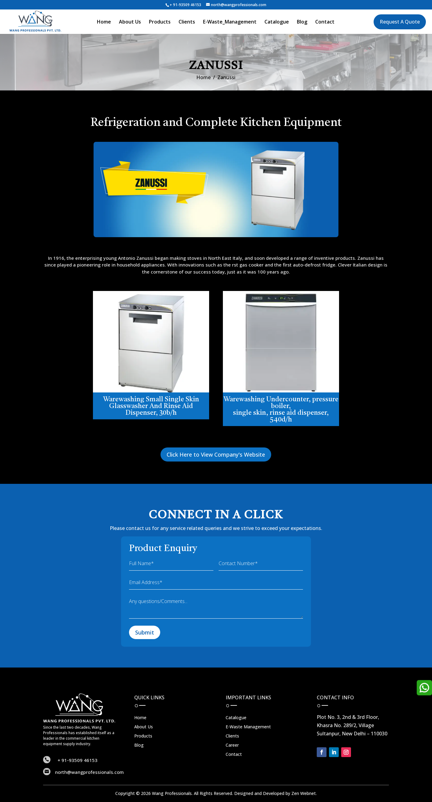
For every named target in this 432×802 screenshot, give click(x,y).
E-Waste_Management (230, 22)
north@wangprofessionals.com (89, 772)
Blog (302, 22)
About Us (130, 22)
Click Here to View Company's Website (216, 454)
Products (160, 22)
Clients (187, 22)
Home (104, 22)
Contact (324, 22)
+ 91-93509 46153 (185, 4)
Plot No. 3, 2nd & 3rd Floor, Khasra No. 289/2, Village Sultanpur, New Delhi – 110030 (352, 725)
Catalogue (276, 22)
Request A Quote (400, 21)
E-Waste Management (248, 727)
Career (232, 745)
